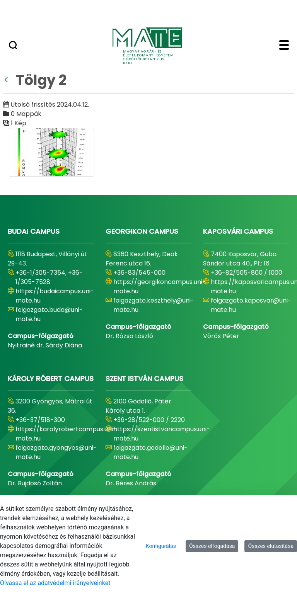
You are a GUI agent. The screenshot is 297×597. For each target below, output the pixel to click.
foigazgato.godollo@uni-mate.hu (150, 452)
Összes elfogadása (212, 546)
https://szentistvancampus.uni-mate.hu (161, 434)
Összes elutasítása (271, 546)
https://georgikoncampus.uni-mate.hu (159, 286)
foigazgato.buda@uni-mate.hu (49, 314)
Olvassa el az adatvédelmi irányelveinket (55, 583)
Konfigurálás (161, 546)
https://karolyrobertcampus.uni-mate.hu (65, 434)
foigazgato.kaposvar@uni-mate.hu (251, 305)
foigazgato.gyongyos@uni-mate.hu (56, 452)
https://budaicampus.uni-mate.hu (54, 296)
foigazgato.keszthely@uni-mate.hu (153, 305)
